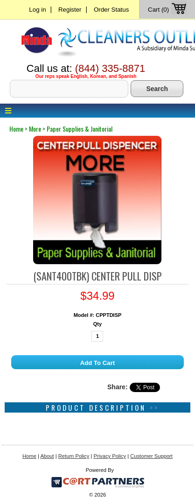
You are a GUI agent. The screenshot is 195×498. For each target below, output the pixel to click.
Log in (37, 9)
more (35, 128)
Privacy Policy (109, 456)
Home (29, 456)
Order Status (111, 9)
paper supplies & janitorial (79, 128)
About (47, 456)
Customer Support (151, 456)
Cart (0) (168, 9)
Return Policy (74, 456)
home (16, 128)
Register (70, 9)
